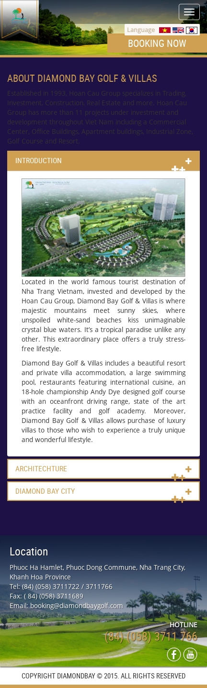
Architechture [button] (41, 469)
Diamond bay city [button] (45, 491)
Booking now (157, 43)
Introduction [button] (38, 160)
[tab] (103, 161)
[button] (178, 169)
